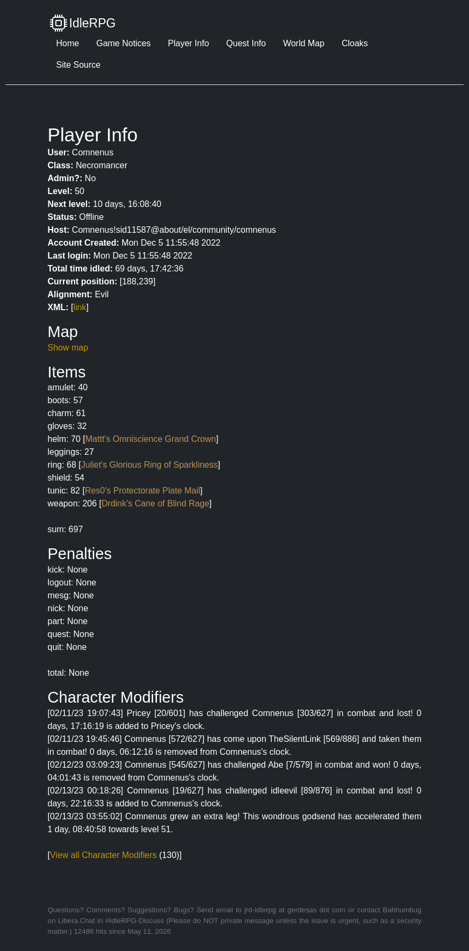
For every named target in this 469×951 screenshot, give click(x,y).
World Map (303, 43)
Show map (68, 347)
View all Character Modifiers (103, 855)
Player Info (188, 43)
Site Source (78, 64)
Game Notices (123, 43)
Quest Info (246, 43)
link (80, 307)
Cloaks (355, 43)
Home (68, 43)
